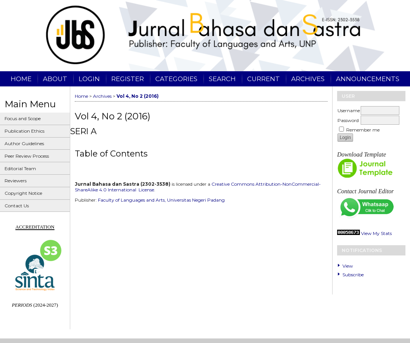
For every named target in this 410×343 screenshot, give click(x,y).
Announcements (367, 79)
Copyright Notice (23, 193)
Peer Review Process (27, 156)
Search (222, 79)
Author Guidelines (24, 143)
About (55, 79)
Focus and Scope (23, 118)
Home (21, 79)
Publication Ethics (24, 131)
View (347, 266)
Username (348, 110)
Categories (176, 79)
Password (348, 120)
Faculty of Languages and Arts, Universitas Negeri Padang (161, 200)
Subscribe (353, 274)
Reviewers (16, 180)
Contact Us (17, 205)
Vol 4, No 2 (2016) (138, 96)
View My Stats (376, 233)
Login (89, 79)
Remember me (363, 130)
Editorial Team (20, 168)
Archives (308, 79)
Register (127, 79)
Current (263, 79)
